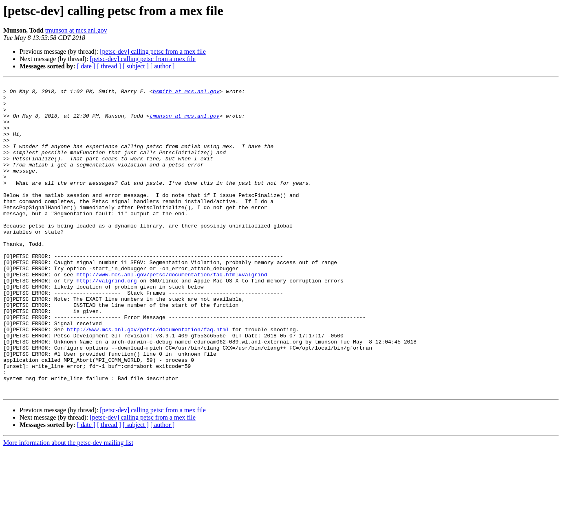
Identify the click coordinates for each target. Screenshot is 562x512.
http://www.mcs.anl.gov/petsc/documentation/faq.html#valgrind (171, 313)
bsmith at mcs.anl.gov (186, 93)
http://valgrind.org (106, 320)
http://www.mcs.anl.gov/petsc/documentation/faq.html (148, 379)
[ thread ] (109, 66)
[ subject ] (136, 66)
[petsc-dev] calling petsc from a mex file (152, 51)
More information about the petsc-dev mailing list (68, 504)
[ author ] (162, 66)
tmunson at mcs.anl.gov (76, 30)
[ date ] (86, 66)
